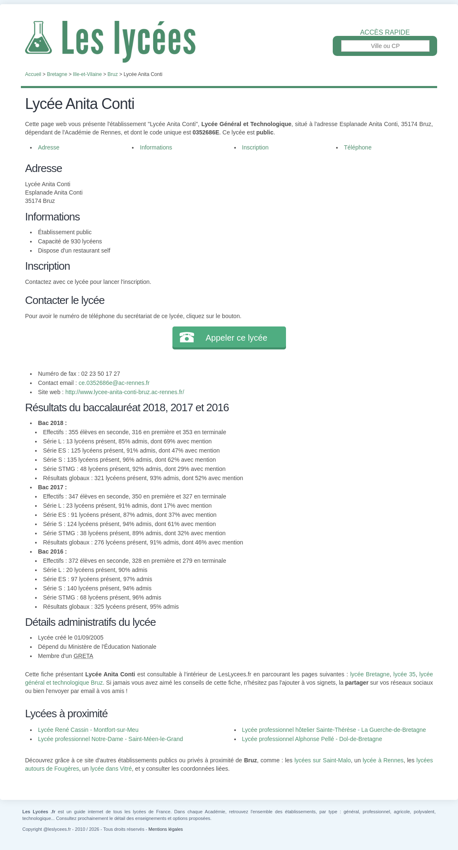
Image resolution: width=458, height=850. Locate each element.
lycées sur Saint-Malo (322, 760)
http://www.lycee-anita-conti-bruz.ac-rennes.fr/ (124, 392)
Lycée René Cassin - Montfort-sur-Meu (88, 729)
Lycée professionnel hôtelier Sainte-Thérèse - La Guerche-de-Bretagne (334, 729)
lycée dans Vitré (111, 768)
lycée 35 (404, 674)
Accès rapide (385, 32)
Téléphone (358, 147)
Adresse (48, 147)
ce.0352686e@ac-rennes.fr (113, 382)
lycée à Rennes (383, 760)
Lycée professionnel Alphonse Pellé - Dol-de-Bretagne (312, 739)
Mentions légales (165, 829)
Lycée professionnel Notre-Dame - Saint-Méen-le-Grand (110, 739)
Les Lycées (229, 42)
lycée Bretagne (370, 674)
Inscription (255, 147)
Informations (156, 147)
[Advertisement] (327, 218)
